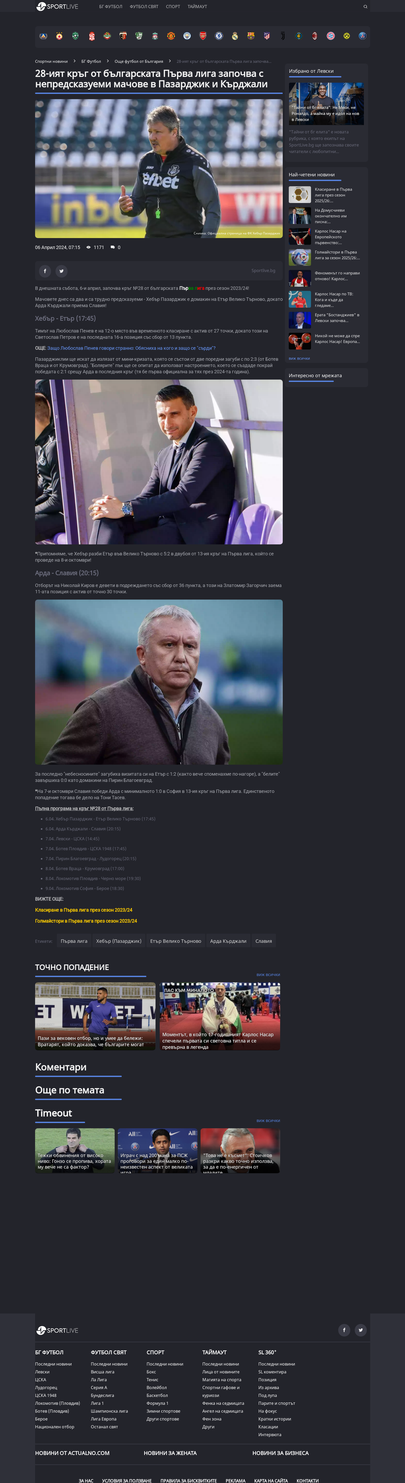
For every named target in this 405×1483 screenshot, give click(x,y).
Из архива (268, 1387)
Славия (264, 941)
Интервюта (269, 1434)
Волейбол (157, 1387)
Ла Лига (99, 1380)
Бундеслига (102, 1395)
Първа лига (74, 941)
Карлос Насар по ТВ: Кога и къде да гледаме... (334, 299)
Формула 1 (158, 1403)
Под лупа (267, 1395)
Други (208, 1427)
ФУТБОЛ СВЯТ (108, 1352)
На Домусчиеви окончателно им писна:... (331, 215)
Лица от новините (221, 1372)
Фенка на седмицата (223, 1403)
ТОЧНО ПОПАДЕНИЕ (72, 967)
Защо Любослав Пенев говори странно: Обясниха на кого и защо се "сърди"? (131, 348)
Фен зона (211, 1419)
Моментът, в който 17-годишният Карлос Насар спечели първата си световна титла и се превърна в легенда (218, 1040)
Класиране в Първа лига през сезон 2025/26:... (333, 195)
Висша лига (102, 1372)
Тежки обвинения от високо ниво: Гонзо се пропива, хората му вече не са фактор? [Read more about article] (74, 1161)
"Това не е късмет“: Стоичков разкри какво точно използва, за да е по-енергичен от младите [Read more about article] (238, 1164)
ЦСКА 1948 (46, 1395)
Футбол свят (144, 6)
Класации (268, 1427)
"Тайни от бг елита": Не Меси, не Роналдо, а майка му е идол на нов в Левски (325, 113)
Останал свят (104, 1427)
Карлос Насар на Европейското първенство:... (330, 236)
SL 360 (267, 1351)
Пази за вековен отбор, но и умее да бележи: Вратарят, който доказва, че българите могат (91, 1041)
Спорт (173, 6)
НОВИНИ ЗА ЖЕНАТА (170, 1453)
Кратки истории (274, 1419)
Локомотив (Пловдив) (57, 1403)
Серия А (99, 1387)
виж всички (299, 358)
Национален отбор (54, 1427)
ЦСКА (40, 1380)
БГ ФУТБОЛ (110, 6)
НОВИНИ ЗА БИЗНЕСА (280, 1453)
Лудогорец (46, 1387)
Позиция (267, 1380)
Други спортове (163, 1419)
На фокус (267, 1411)
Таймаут (197, 6)
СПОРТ (155, 1352)
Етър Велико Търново (175, 941)
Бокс (151, 1372)
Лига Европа (103, 1419)
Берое (41, 1419)
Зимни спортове (163, 1411)
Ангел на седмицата (222, 1411)
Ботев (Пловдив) (52, 1411)
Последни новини (53, 1364)
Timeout (53, 1113)
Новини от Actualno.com (72, 1453)
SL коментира (272, 1372)
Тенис (152, 1380)
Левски (42, 1372)
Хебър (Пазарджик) (118, 941)
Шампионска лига (109, 1411)
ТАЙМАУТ (214, 1352)
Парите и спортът (276, 1403)
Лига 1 (97, 1403)
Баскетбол (157, 1395)
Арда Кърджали (228, 941)
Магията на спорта (221, 1380)
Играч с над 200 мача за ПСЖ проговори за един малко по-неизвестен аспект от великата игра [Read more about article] (156, 1164)
